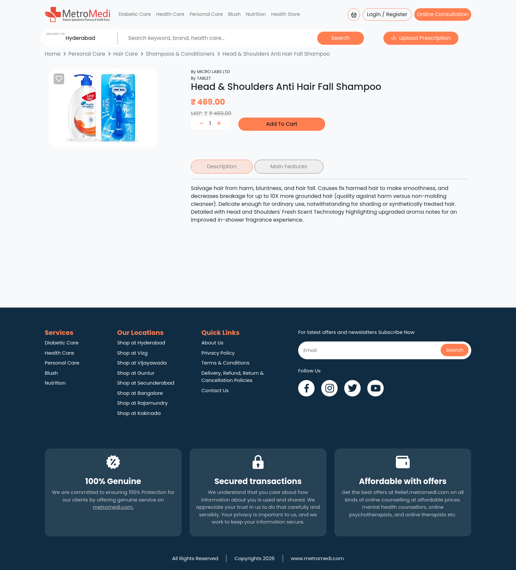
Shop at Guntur (135, 372)
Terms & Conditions (225, 362)
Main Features (289, 166)
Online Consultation (443, 14)
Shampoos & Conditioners (180, 54)
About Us (212, 342)
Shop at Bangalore (140, 393)
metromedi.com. (113, 506)
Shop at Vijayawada (142, 362)
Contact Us (215, 390)
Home (53, 54)
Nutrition (256, 14)
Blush (234, 14)
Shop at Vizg (132, 352)
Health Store (285, 14)
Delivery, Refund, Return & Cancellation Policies (232, 376)
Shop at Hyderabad (141, 342)
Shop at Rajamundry (142, 402)
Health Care (170, 14)
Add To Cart (281, 124)
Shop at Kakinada (139, 413)
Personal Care (206, 14)
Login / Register (387, 14)
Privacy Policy (218, 352)
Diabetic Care (134, 14)
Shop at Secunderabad (145, 382)
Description (222, 166)
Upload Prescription (425, 38)
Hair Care (125, 54)
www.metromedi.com (317, 558)
